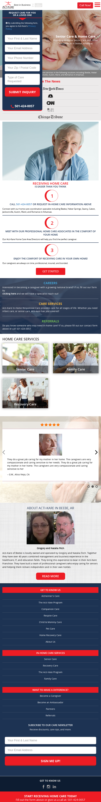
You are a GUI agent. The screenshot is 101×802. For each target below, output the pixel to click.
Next (97, 452)
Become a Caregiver (50, 696)
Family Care (50, 678)
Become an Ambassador (50, 702)
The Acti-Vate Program (50, 602)
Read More (50, 576)
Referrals (50, 715)
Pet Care (50, 628)
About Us (50, 641)
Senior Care (50, 659)
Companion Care (50, 609)
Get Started (50, 271)
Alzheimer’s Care (50, 596)
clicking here (9, 293)
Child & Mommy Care (50, 622)
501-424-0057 (22, 106)
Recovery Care (50, 665)
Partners (50, 709)
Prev (4, 452)
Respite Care (50, 615)
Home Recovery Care (50, 635)
